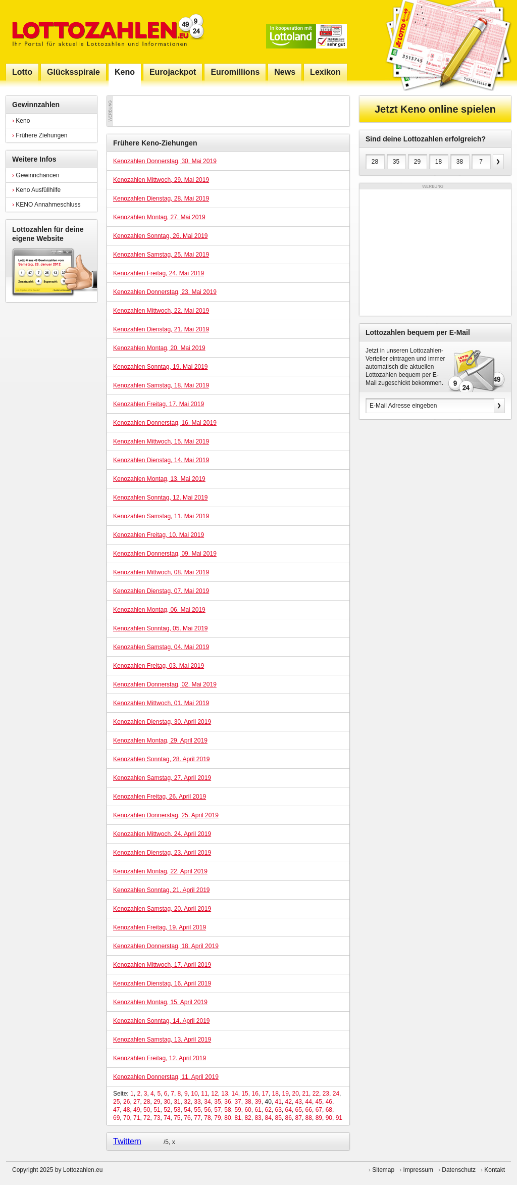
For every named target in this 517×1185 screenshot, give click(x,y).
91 (339, 1117)
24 (336, 1093)
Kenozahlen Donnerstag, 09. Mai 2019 (165, 553)
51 (156, 1109)
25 (116, 1101)
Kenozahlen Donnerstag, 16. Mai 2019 (165, 422)
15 (244, 1093)
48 (126, 1109)
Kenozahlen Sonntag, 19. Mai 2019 (160, 366)
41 (278, 1101)
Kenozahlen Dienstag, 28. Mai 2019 (161, 198)
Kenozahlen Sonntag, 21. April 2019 (161, 890)
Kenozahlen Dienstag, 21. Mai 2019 (161, 329)
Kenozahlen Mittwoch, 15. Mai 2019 (161, 441)
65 (298, 1109)
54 (187, 1109)
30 (167, 1101)
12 (214, 1093)
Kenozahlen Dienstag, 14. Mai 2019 (161, 460)
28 (146, 1101)
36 (227, 1101)
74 (167, 1117)
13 (224, 1093)
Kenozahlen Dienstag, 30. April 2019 (162, 721)
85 (278, 1117)
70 (126, 1117)
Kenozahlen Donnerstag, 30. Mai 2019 (165, 161)
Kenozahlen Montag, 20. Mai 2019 (159, 348)
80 (227, 1117)
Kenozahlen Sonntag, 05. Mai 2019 (160, 628)
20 (295, 1093)
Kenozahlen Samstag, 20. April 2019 (162, 908)
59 (237, 1109)
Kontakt (494, 1169)
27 (136, 1101)
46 (329, 1101)
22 (316, 1093)
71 (136, 1117)
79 (217, 1117)
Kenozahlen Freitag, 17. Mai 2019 (158, 404)
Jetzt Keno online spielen (435, 109)
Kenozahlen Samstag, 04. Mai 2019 (161, 647)
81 (237, 1117)
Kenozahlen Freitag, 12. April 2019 (159, 1058)
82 (247, 1117)
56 (207, 1109)
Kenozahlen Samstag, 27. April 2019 (162, 777)
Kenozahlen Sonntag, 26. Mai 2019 (160, 235)
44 (308, 1101)
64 (288, 1109)
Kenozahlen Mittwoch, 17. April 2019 (162, 964)
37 (237, 1101)
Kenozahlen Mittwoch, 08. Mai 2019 (161, 572)
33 (197, 1101)
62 (268, 1109)
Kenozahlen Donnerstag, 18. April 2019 (166, 946)
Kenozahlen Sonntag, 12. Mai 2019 (160, 497)
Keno (21, 120)
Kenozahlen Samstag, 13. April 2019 (162, 1039)
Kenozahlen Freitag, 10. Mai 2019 (158, 534)
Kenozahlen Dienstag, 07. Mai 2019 (161, 591)
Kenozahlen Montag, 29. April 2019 (160, 740)
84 (268, 1117)
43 (298, 1101)
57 (217, 1109)
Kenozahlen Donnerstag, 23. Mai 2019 (165, 291)
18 (275, 1093)
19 (285, 1093)
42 (288, 1101)
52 (167, 1109)
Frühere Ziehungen (39, 135)
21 (305, 1093)
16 (254, 1093)
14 (234, 1093)
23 (326, 1093)
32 (187, 1101)
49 (136, 1109)
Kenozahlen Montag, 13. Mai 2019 (159, 478)
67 (319, 1109)
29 (156, 1101)
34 (207, 1101)
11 (204, 1093)
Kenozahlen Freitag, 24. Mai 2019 (158, 273)
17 (265, 1093)
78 (207, 1117)
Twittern (127, 1141)
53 (177, 1109)
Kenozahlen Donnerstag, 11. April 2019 (166, 1076)
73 (156, 1117)
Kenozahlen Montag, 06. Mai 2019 (159, 609)
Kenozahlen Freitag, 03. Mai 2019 (158, 665)
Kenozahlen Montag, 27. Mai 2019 (159, 217)
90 (329, 1117)
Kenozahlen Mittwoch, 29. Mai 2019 (161, 179)
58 (227, 1109)
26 (126, 1101)
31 (177, 1101)
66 (308, 1109)
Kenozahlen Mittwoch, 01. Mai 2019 (161, 703)
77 (197, 1117)
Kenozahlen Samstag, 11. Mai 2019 (161, 516)
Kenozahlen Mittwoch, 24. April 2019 (162, 833)
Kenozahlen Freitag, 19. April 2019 (159, 927)
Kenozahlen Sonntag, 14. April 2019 (161, 1020)
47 (116, 1109)
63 (278, 1109)
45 (319, 1101)
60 (247, 1109)
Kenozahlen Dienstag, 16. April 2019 (162, 983)
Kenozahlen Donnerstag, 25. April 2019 (166, 815)
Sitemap (383, 1169)
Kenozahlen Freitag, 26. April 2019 (159, 796)
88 (308, 1117)
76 (187, 1117)
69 (116, 1117)
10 (194, 1093)
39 (257, 1101)
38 (247, 1101)
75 (177, 1117)
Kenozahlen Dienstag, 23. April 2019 (162, 852)
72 (146, 1117)
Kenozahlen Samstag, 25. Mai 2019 (161, 254)
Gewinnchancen (35, 175)
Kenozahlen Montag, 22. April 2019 (160, 871)
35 (217, 1101)
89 (319, 1117)
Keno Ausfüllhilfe (36, 189)
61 (257, 1109)
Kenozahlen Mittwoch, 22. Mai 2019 (161, 310)
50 (146, 1109)
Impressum (418, 1169)
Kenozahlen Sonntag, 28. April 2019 (161, 759)
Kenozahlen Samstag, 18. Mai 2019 (161, 385)
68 (329, 1109)
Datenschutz (459, 1169)
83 (257, 1117)
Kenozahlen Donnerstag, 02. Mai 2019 (165, 684)
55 (197, 1109)
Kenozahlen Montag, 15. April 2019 (160, 1002)
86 (288, 1117)
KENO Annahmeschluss (46, 204)
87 (298, 1117)
